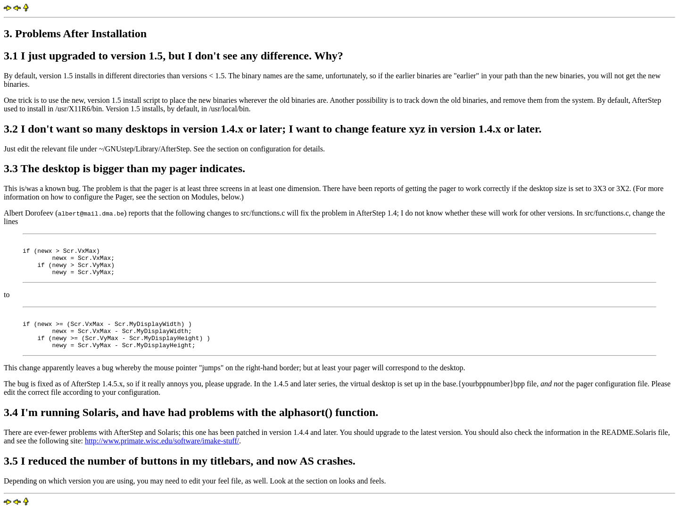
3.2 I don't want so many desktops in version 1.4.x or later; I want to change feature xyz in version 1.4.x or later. (272, 129)
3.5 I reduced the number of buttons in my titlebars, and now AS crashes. (180, 475)
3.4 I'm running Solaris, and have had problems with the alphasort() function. (191, 426)
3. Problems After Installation (75, 33)
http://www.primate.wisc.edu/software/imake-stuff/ (162, 455)
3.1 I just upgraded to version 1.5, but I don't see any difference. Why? (173, 56)
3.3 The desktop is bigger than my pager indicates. (124, 168)
